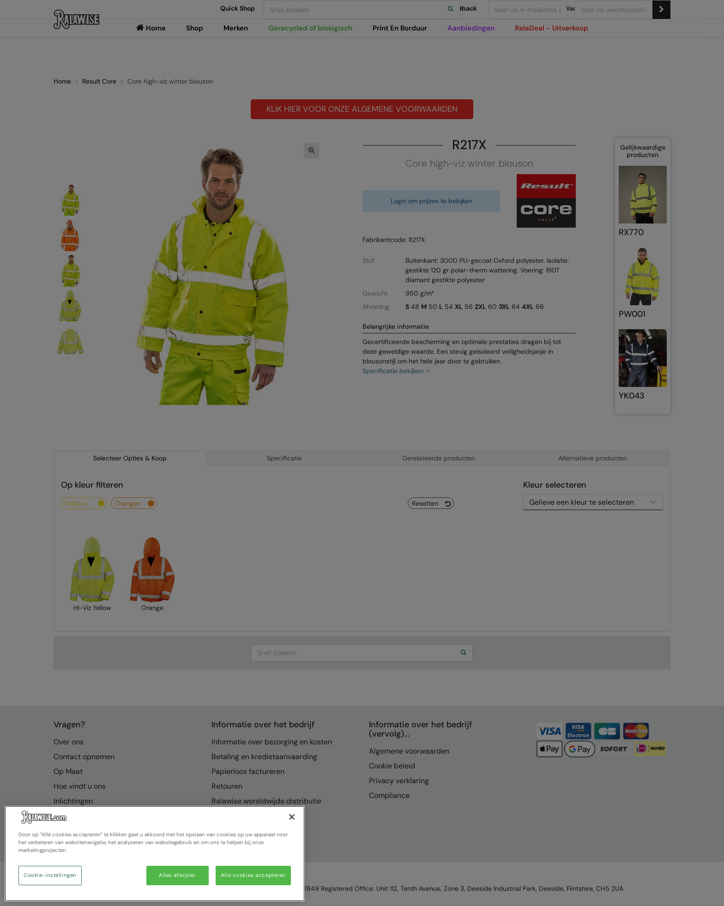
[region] (155, 853)
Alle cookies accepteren (253, 875)
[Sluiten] (292, 817)
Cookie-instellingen (50, 875)
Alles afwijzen (177, 875)
